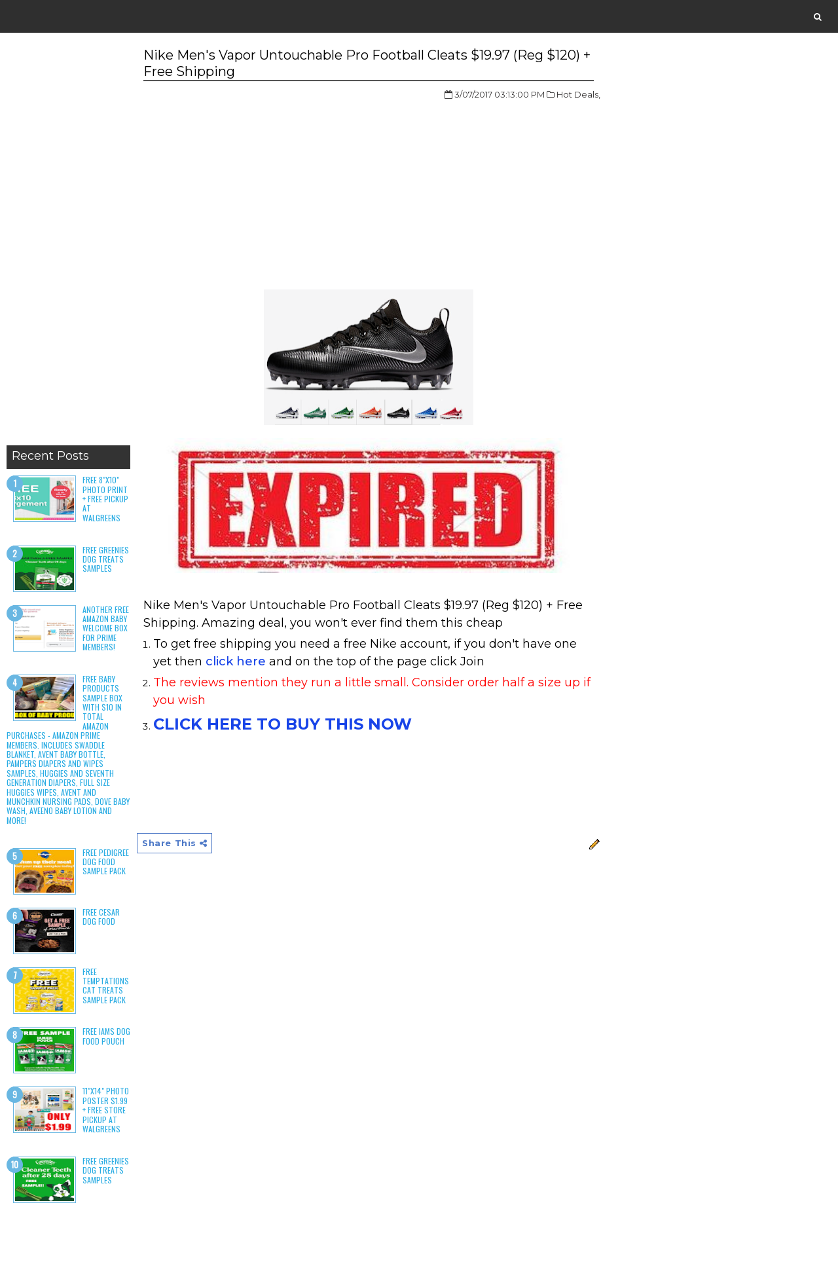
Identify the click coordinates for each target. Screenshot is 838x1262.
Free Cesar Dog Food (101, 916)
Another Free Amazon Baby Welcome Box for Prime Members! (105, 628)
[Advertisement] (68, 242)
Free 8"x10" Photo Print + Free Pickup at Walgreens (105, 498)
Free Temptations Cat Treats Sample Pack (105, 985)
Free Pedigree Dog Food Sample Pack (105, 862)
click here (236, 661)
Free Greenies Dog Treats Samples (105, 559)
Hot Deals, (578, 94)
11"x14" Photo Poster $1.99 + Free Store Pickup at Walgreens (105, 1109)
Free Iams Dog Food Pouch (106, 1036)
